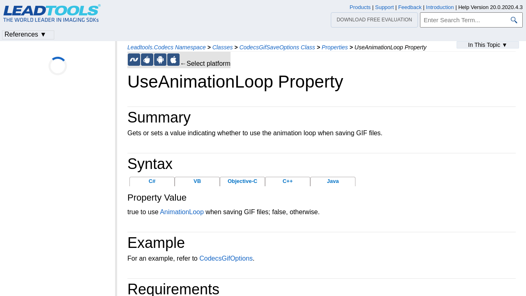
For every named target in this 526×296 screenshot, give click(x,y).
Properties (335, 47)
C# (152, 181)
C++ (288, 181)
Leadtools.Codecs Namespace (166, 47)
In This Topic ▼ (488, 45)
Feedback (410, 7)
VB (197, 181)
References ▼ (25, 34)
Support (384, 7)
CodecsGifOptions (226, 258)
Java (333, 181)
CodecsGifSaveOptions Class (277, 47)
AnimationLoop (182, 211)
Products (360, 7)
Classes (222, 47)
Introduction (440, 7)
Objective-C (242, 181)
